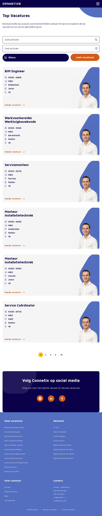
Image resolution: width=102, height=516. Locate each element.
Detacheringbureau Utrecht (62, 445)
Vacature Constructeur (11, 471)
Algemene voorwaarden (50, 509)
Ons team (7, 487)
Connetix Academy (59, 436)
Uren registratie (9, 500)
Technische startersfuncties (13, 436)
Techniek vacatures (10, 467)
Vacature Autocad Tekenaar (13, 449)
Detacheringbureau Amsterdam (63, 454)
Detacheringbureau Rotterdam (63, 458)
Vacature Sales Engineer (12, 432)
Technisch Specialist (60, 432)
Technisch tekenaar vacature (13, 445)
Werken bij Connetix (11, 491)
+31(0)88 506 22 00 (59, 501)
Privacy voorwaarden (68, 509)
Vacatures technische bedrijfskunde (16, 462)
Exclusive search (58, 440)
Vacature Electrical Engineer (13, 440)
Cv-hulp (56, 427)
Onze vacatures (13, 421)
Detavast (58, 421)
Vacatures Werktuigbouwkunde (14, 454)
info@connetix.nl (59, 497)
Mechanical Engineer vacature (14, 427)
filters (10, 57)
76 (61, 355)
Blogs (6, 496)
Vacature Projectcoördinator (13, 458)
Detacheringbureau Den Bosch (63, 449)
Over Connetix (12, 480)
